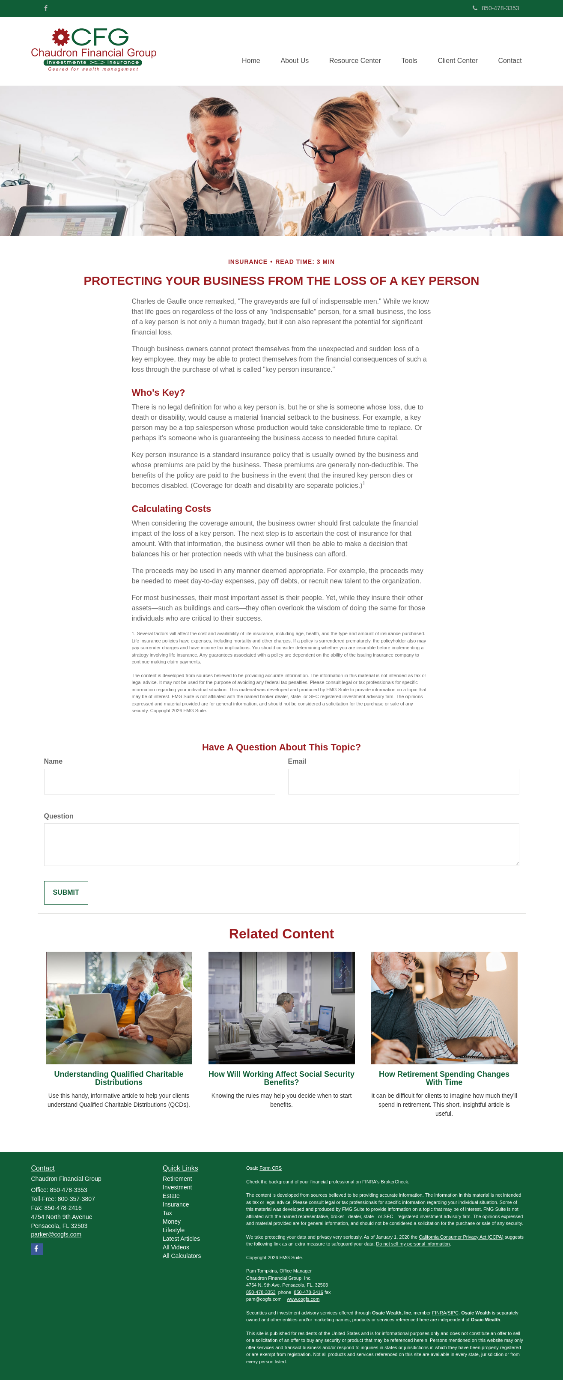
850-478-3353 (496, 8)
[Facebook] (46, 8)
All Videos (176, 1247)
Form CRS (270, 1168)
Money (172, 1221)
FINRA (439, 1312)
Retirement (177, 1178)
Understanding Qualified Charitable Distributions (118, 1078)
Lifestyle (174, 1230)
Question (59, 816)
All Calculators (182, 1255)
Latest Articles (181, 1238)
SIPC (453, 1312)
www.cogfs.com (303, 1299)
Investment (177, 1187)
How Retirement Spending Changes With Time (444, 1078)
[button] (290, 51)
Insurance (176, 1204)
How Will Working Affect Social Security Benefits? (281, 1078)
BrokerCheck (394, 1181)
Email (297, 761)
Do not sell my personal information (413, 1243)
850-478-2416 (308, 1292)
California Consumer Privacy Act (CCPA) (461, 1237)
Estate (171, 1195)
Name (53, 761)
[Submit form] (66, 893)
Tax (167, 1213)
